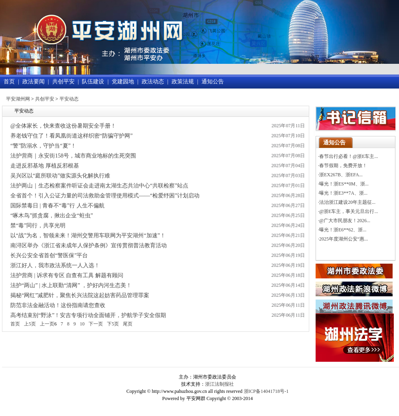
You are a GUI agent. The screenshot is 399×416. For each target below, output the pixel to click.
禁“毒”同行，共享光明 (37, 226)
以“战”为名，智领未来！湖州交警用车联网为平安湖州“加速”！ (88, 236)
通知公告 (212, 82)
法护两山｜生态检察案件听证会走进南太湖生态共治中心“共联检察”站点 (99, 186)
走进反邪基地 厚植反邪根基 (44, 166)
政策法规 (183, 82)
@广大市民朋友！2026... (344, 220)
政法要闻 (33, 82)
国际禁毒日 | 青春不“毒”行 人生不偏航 (57, 206)
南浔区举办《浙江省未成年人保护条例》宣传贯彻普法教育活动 (88, 245)
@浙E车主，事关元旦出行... (348, 211)
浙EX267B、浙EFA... (341, 174)
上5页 (30, 324)
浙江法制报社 (219, 384)
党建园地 (123, 82)
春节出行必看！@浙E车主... (348, 156)
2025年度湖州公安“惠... (343, 239)
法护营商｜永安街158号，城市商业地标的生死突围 (73, 156)
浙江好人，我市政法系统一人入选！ (55, 265)
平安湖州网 (18, 99)
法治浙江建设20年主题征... (347, 202)
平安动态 (69, 99)
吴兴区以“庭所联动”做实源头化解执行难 (60, 176)
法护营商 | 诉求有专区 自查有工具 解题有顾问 (66, 275)
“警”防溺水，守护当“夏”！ (43, 146)
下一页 (96, 324)
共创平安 (63, 82)
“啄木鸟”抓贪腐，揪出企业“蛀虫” (51, 216)
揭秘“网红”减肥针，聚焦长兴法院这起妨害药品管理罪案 (79, 295)
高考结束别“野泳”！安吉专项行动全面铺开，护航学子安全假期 (88, 315)
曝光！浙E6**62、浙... (342, 230)
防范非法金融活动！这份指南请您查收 (57, 305)
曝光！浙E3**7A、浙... (343, 193)
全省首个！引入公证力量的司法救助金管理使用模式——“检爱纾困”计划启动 (105, 196)
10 (82, 324)
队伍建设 (93, 82)
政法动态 (153, 82)
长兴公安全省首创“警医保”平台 (49, 255)
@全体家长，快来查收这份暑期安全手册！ (63, 126)
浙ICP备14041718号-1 (266, 391)
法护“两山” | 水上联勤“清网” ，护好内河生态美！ (71, 285)
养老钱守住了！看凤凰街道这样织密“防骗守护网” (71, 136)
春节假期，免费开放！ (343, 165)
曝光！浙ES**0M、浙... (344, 184)
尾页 (127, 324)
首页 (9, 82)
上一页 (47, 324)
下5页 (113, 324)
